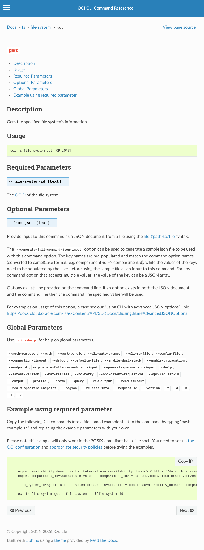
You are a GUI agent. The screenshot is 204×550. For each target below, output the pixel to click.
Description (24, 63)
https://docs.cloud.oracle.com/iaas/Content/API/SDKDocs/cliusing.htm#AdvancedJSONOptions (97, 313)
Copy (185, 461)
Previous (20, 510)
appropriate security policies (75, 447)
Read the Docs (103, 540)
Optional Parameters (32, 82)
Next (187, 510)
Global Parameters (30, 89)
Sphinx (32, 540)
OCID (20, 195)
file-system (41, 27)
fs (23, 27)
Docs (11, 27)
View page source (179, 27)
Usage (19, 70)
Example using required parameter (45, 95)
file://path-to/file (159, 236)
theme (60, 540)
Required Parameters (32, 76)
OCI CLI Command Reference (106, 8)
